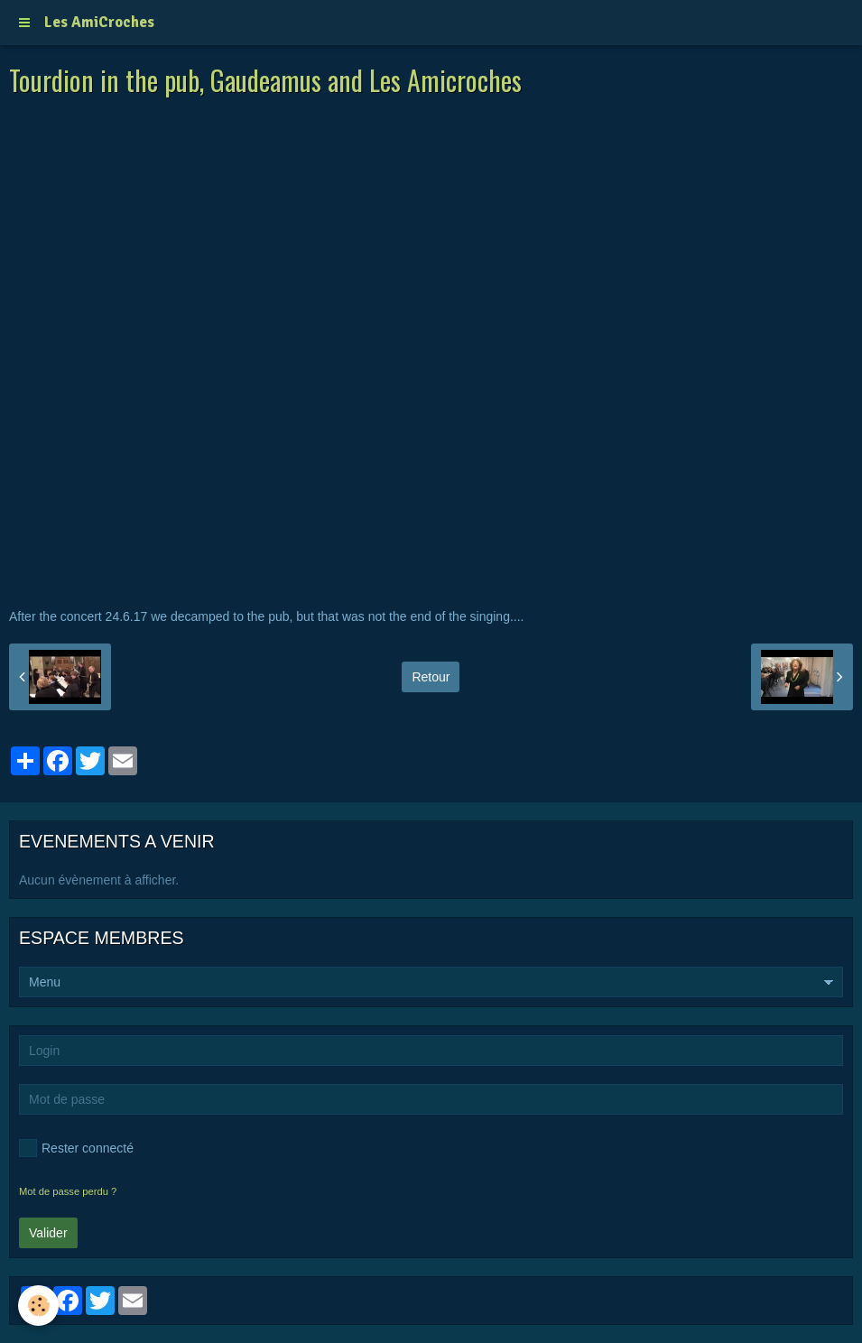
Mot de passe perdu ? (67, 1191)
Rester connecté (76, 1148)
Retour (431, 677)
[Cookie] (38, 1305)
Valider (48, 1233)
